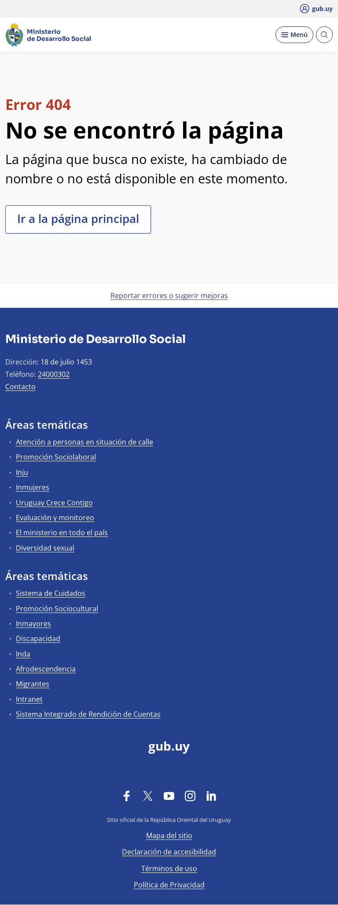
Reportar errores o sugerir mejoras (169, 295)
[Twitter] (148, 795)
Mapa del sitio (169, 835)
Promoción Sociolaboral (56, 457)
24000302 (54, 374)
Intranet (29, 699)
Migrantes (32, 684)
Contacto (20, 386)
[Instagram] (190, 795)
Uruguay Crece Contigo (54, 502)
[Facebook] (126, 795)
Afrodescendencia (46, 669)
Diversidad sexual (45, 548)
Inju (22, 472)
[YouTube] (169, 795)
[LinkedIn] (211, 795)
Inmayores (33, 623)
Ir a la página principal (78, 218)
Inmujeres (32, 487)
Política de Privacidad (169, 885)
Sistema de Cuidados (50, 593)
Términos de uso (169, 868)
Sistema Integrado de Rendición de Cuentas (88, 714)
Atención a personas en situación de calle (84, 442)
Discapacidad (38, 638)
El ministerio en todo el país (62, 532)
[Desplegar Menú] (294, 34)
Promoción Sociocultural (57, 608)
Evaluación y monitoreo (55, 517)
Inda (23, 654)
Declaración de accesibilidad (169, 852)
